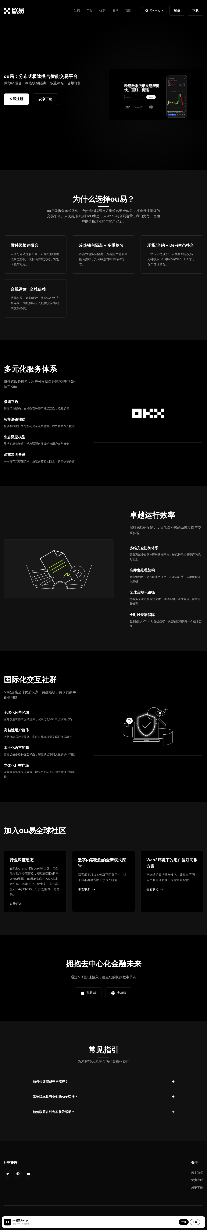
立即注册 (16, 99)
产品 (90, 10)
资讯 (115, 10)
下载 (195, 10)
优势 (102, 10)
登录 (177, 10)
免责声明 (197, 1180)
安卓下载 (45, 99)
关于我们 (197, 1172)
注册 (183, 1222)
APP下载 (197, 1188)
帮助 (128, 10)
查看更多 (18, 904)
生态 (77, 10)
